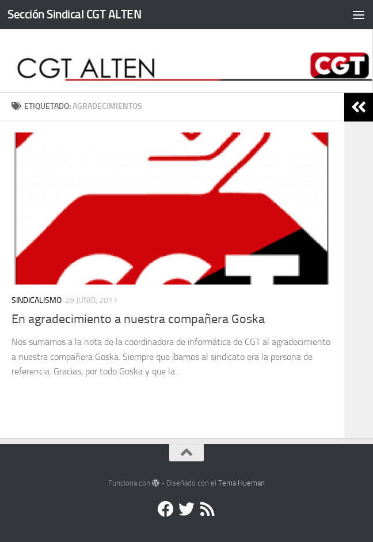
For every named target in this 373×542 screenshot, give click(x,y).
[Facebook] (166, 509)
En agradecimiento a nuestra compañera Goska (138, 319)
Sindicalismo (37, 300)
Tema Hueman (241, 483)
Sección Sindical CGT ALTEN (74, 14)
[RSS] (207, 509)
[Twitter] (186, 509)
